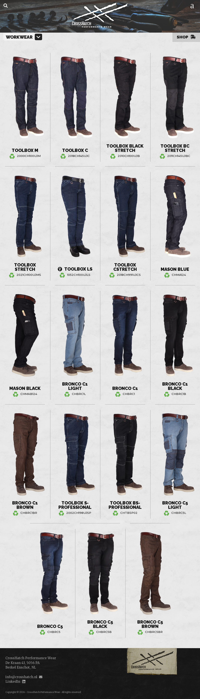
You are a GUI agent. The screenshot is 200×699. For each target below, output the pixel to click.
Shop (186, 37)
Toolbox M (25, 150)
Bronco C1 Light (75, 386)
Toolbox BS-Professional (125, 505)
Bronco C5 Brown (150, 624)
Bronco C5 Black (100, 624)
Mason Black (25, 388)
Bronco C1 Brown (25, 505)
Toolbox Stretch (25, 267)
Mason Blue (175, 269)
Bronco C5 (50, 626)
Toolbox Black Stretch (125, 148)
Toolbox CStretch (125, 267)
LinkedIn (12, 681)
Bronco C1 (125, 388)
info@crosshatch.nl (21, 677)
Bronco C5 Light (175, 505)
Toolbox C (75, 150)
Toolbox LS (75, 269)
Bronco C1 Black (175, 386)
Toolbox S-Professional (75, 505)
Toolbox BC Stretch (175, 148)
